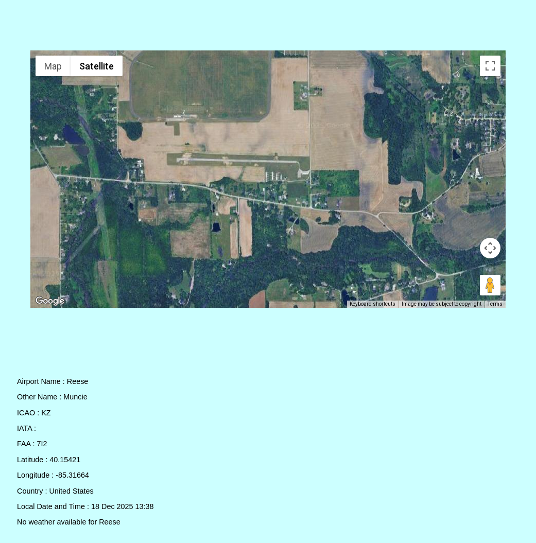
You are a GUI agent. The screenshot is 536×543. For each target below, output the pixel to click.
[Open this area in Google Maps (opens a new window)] (50, 301)
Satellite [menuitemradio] (96, 66)
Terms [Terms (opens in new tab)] (495, 304)
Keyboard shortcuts (372, 304)
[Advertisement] (268, 27)
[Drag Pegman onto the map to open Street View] (490, 285)
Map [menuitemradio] (53, 66)
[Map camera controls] (490, 248)
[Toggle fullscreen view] (490, 66)
